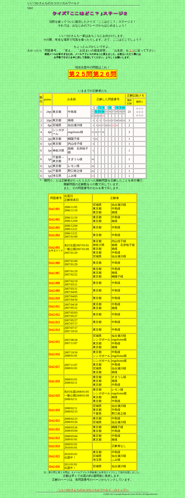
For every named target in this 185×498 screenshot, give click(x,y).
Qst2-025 (54, 456)
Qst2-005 (54, 247)
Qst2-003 (54, 227)
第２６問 (104, 74)
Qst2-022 (54, 429)
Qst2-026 (54, 466)
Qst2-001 (54, 208)
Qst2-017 (54, 366)
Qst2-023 (54, 437)
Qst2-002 (54, 219)
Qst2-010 (54, 298)
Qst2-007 (54, 272)
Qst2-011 (54, 306)
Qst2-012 (54, 314)
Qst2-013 (54, 321)
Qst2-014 (54, 329)
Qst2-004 (54, 234)
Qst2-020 (54, 409)
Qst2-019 (54, 395)
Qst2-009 (54, 290)
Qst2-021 (54, 420)
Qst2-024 (54, 445)
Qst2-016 (54, 354)
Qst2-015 (54, 341)
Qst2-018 (54, 381)
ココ (131, 50)
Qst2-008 (54, 282)
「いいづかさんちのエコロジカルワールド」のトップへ (92, 489)
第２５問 (80, 74)
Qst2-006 (54, 262)
